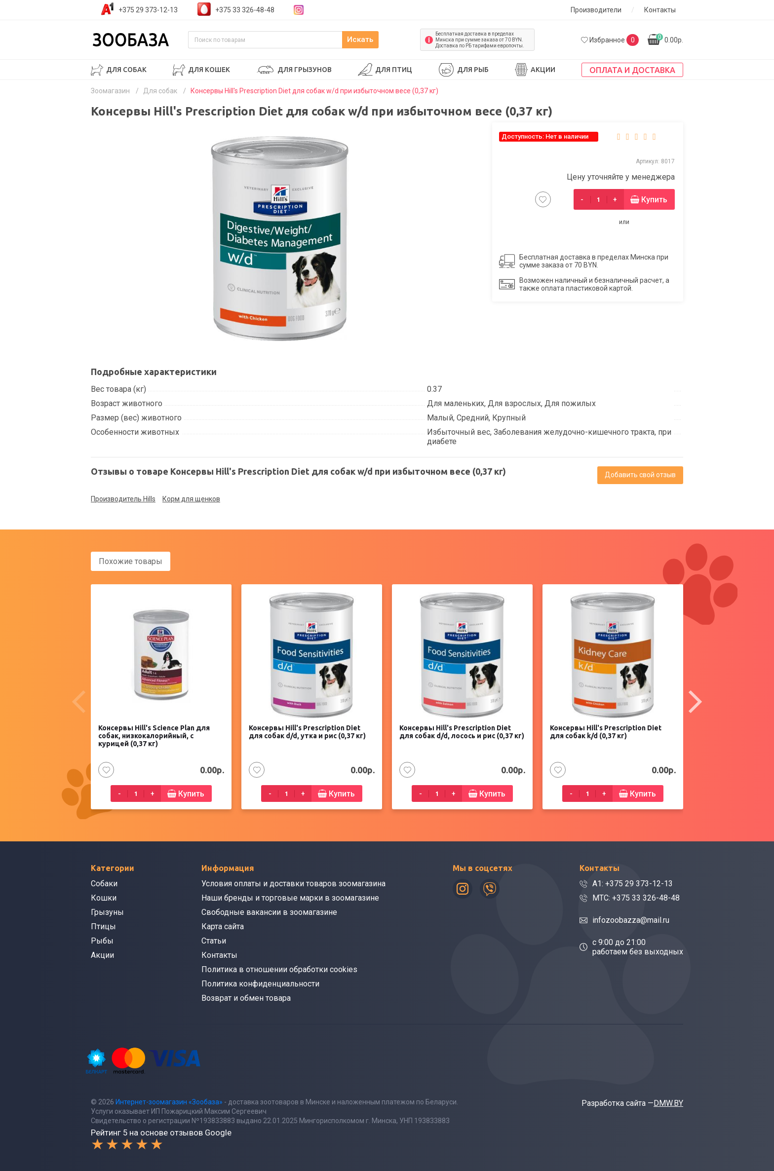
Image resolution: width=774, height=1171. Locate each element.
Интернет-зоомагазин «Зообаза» (169, 1100)
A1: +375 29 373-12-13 (632, 882)
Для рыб (473, 70)
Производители (596, 10)
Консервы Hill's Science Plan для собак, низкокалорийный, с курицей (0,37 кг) (154, 735)
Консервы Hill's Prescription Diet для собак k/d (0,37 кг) (605, 731)
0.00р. (669, 39)
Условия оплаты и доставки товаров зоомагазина (293, 882)
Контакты (660, 10)
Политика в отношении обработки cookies (279, 968)
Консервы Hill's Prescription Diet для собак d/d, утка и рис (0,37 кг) (307, 731)
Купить (654, 199)
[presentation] (78, 701)
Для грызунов (304, 70)
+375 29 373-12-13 (148, 10)
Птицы (103, 925)
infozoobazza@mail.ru (630, 919)
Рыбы (102, 939)
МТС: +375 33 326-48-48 (636, 897)
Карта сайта (222, 925)
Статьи (213, 939)
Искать (391, 39)
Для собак (126, 70)
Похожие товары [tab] (130, 561)
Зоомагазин (110, 91)
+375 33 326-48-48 (244, 10)
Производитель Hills (123, 499)
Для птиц (393, 70)
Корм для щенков (191, 499)
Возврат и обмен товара (246, 997)
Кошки (103, 897)
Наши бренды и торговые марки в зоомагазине (290, 897)
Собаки (104, 882)
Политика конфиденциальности (260, 982)
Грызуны (107, 911)
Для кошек (209, 70)
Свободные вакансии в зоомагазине (269, 911)
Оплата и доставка (632, 70)
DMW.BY (668, 1101)
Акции (543, 70)
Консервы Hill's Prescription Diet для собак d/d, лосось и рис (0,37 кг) (461, 731)
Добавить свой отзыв (640, 475)
